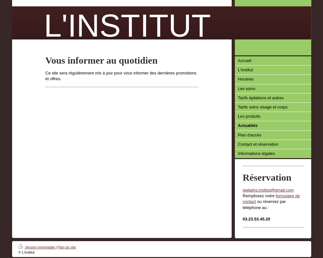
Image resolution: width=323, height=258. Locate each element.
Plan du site (67, 247)
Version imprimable (37, 247)
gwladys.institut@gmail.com (268, 190)
